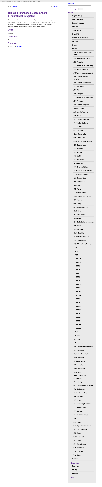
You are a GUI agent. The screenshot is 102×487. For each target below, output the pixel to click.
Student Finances (76, 30)
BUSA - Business (77, 127)
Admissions (75, 27)
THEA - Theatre (77, 455)
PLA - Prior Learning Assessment (82, 404)
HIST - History (77, 218)
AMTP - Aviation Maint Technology (82, 83)
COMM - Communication (79, 134)
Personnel (75, 459)
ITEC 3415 (78, 328)
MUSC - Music (77, 372)
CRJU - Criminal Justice (79, 138)
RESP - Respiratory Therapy (80, 415)
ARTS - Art (76, 90)
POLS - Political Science (79, 407)
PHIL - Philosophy (78, 396)
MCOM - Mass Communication (81, 354)
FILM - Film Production (79, 182)
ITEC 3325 (78, 299)
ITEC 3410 (78, 324)
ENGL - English (77, 156)
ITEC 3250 (78, 280)
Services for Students (78, 23)
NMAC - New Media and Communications (79, 377)
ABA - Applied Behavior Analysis (81, 58)
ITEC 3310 (79, 295)
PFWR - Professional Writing (80, 393)
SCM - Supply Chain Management (82, 426)
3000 (34, 1)
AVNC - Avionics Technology (80, 112)
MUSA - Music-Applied (79, 368)
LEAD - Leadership (78, 343)
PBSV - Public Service (79, 389)
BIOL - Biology (77, 116)
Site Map (74, 470)
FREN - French (77, 189)
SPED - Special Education (79, 444)
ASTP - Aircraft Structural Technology (83, 97)
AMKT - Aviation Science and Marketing (80, 78)
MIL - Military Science (79, 361)
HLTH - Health (77, 225)
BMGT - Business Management (81, 119)
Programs (74, 45)
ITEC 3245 (78, 277)
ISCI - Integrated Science (79, 240)
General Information (77, 19)
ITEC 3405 (78, 321)
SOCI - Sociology (77, 433)
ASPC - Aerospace (78, 94)
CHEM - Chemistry (78, 130)
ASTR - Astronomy (78, 101)
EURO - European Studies (79, 178)
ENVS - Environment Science (80, 167)
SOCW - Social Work (78, 437)
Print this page (71, 3)
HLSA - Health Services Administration (83, 222)
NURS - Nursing (77, 382)
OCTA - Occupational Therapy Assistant (83, 385)
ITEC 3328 (78, 302)
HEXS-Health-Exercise (79, 214)
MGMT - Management (78, 357)
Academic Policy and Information (80, 38)
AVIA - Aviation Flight (78, 108)
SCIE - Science (77, 422)
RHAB (74, 418)
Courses (18, 1)
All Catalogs (75, 473)
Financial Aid (75, 34)
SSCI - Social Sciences (79, 448)
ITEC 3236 (78, 273)
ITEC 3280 (78, 288)
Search (80, 9)
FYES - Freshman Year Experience (82, 196)
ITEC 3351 (78, 310)
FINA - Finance (77, 185)
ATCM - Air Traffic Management (81, 105)
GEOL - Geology (77, 204)
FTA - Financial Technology (80, 193)
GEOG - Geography (78, 200)
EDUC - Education (77, 152)
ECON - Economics (78, 149)
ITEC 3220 (78, 266)
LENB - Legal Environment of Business (83, 346)
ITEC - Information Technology (26, 1)
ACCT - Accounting (78, 62)
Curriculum (75, 41)
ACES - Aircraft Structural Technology (83, 66)
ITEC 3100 (78, 258)
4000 (76, 332)
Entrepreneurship (78, 163)
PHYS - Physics (77, 400)
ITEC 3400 (78, 317)
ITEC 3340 (78, 306)
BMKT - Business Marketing (80, 123)
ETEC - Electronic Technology (80, 174)
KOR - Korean (76, 335)
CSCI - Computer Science (80, 145)
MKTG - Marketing (78, 365)
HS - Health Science (78, 229)
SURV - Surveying (78, 451)
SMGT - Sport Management (80, 429)
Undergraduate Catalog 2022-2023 (9, 1)
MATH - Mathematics (78, 350)
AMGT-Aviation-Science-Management (83, 73)
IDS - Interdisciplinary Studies (81, 236)
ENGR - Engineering (78, 160)
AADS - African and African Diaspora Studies (82, 53)
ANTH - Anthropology (78, 86)
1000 (76, 248)
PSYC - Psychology (78, 411)
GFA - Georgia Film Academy (80, 207)
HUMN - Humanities (78, 233)
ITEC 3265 (78, 284)
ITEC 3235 (78, 269)
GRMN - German (77, 211)
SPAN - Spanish (77, 440)
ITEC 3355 (78, 313)
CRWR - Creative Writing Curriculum (82, 141)
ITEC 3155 (78, 262)
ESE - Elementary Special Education (82, 170)
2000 (76, 251)
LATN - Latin (76, 339)
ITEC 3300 (78, 291)
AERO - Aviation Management (81, 69)
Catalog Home (76, 466)
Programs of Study (77, 16)
